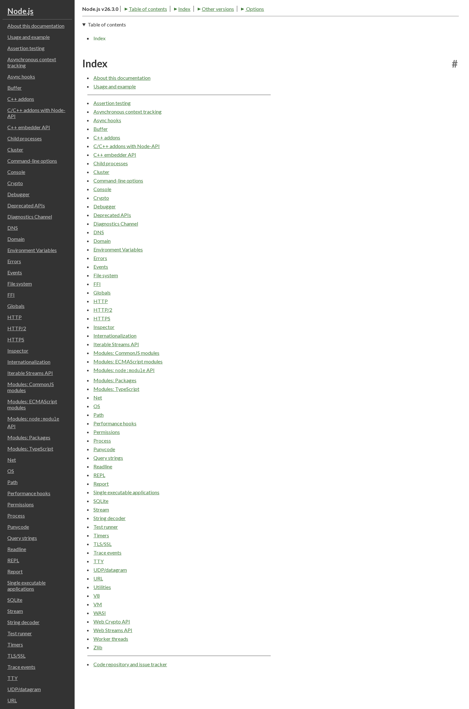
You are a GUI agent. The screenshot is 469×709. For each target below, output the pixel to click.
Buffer (14, 88)
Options (211, 29)
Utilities (102, 610)
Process (16, 515)
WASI (99, 635)
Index (141, 29)
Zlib (97, 670)
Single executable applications (26, 585)
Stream (15, 611)
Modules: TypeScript (30, 448)
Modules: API (33, 422)
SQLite (14, 600)
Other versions (174, 29)
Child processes (24, 138)
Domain (16, 239)
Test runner (19, 633)
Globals (16, 306)
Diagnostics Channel (29, 216)
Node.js (20, 11)
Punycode (18, 527)
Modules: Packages (28, 437)
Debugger (18, 194)
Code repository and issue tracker (130, 686)
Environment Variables (32, 250)
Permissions (20, 504)
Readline (16, 549)
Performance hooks (28, 493)
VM (97, 627)
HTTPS (15, 339)
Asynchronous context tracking (31, 62)
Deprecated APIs (26, 205)
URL (12, 700)
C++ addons (20, 99)
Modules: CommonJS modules (30, 387)
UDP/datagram (24, 689)
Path (12, 482)
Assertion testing (26, 48)
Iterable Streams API (30, 373)
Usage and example (28, 37)
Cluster (15, 149)
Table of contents (104, 29)
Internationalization (28, 362)
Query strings (22, 538)
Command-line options (32, 161)
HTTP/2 (16, 328)
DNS (12, 228)
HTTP (14, 317)
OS (10, 471)
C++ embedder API (28, 127)
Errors (14, 261)
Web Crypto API (111, 644)
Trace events (21, 667)
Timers (15, 644)
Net (11, 460)
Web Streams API (112, 653)
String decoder (23, 622)
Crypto (15, 183)
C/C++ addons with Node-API (36, 113)
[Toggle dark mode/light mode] (453, 13)
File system (19, 283)
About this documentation (35, 26)
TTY (12, 678)
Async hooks (21, 76)
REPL (13, 560)
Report (15, 571)
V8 (96, 618)
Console (16, 172)
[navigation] (270, 53)
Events (14, 272)
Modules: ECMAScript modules (32, 404)
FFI (11, 295)
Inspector (17, 350)
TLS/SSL (16, 656)
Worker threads (110, 661)
